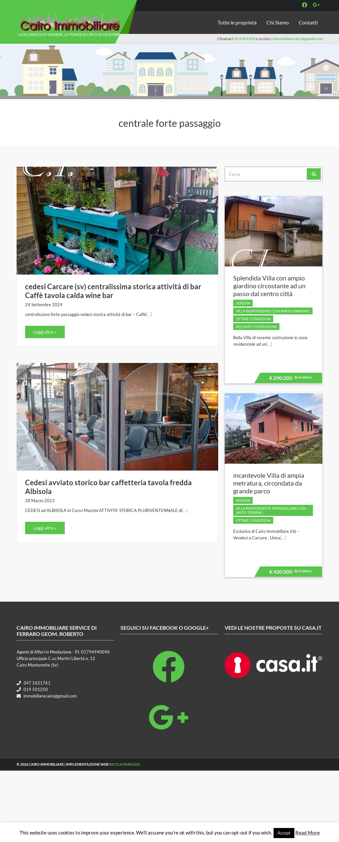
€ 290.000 (289, 379)
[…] (149, 314)
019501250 (245, 38)
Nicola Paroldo (124, 764)
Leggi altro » (45, 332)
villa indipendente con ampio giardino (273, 311)
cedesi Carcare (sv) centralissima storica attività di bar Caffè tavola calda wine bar (113, 291)
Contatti (308, 22)
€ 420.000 (289, 572)
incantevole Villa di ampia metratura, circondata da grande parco (268, 483)
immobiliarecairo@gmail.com (298, 38)
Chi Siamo (277, 22)
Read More (307, 832)
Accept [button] (283, 832)
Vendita (243, 303)
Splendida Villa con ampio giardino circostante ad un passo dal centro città (269, 285)
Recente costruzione (256, 326)
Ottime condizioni (253, 319)
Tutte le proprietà (237, 22)
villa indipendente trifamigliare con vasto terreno (271, 510)
